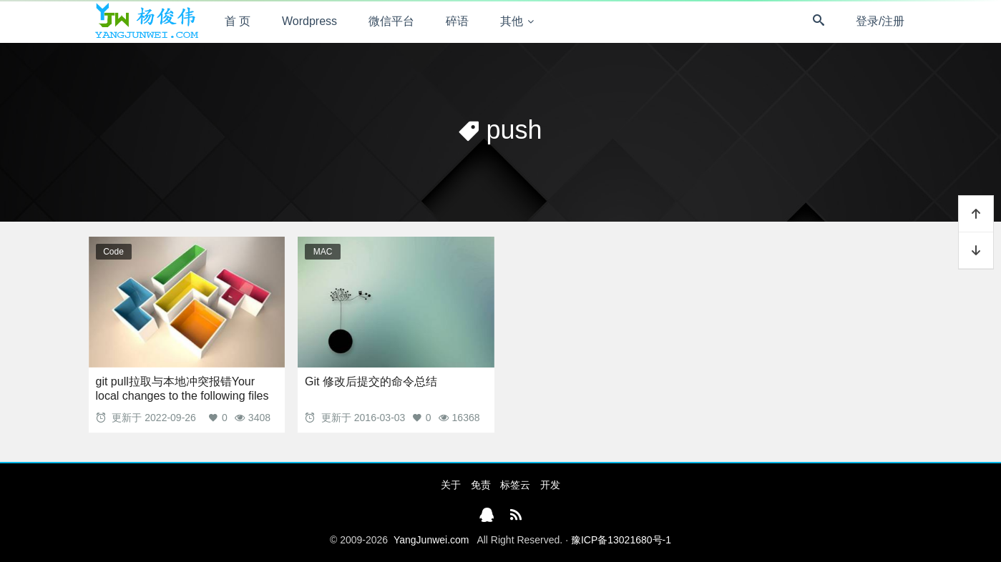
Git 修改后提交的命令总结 (371, 381)
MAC (323, 252)
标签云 (515, 484)
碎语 (457, 21)
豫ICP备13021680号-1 (621, 540)
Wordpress (309, 21)
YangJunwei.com (431, 540)
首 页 (237, 21)
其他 (511, 21)
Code (113, 252)
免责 (481, 484)
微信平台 (391, 21)
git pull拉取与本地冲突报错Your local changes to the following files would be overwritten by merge (182, 395)
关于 (451, 484)
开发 (550, 484)
